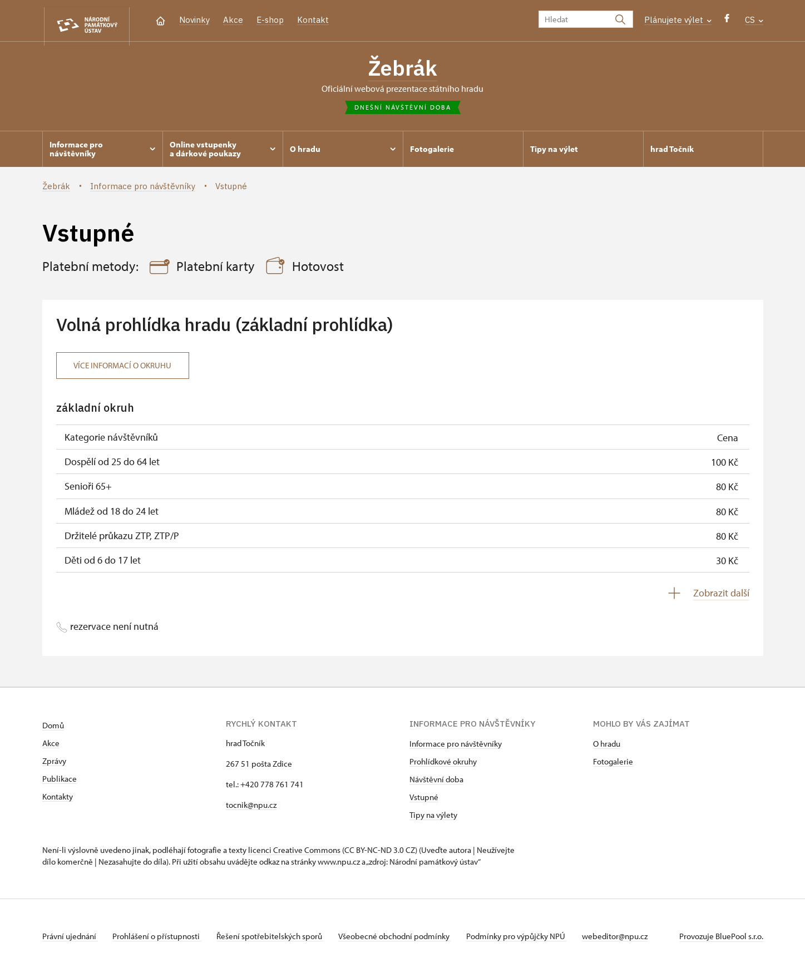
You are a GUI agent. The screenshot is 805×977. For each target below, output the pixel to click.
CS (754, 19)
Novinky (194, 19)
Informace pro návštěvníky (455, 747)
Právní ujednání (70, 940)
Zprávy (54, 764)
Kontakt (313, 19)
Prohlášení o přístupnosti (160, 940)
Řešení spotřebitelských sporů (276, 940)
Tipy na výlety (433, 818)
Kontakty (57, 800)
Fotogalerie (613, 765)
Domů (53, 729)
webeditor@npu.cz (630, 940)
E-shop (270, 19)
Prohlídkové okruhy (443, 765)
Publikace (59, 782)
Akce (233, 19)
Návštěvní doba (436, 783)
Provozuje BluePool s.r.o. (721, 940)
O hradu (606, 747)
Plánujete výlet (678, 19)
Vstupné (423, 801)
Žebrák (402, 69)
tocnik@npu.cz (251, 808)
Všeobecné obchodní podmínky (404, 940)
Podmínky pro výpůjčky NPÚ (528, 940)
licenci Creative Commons (294, 853)
